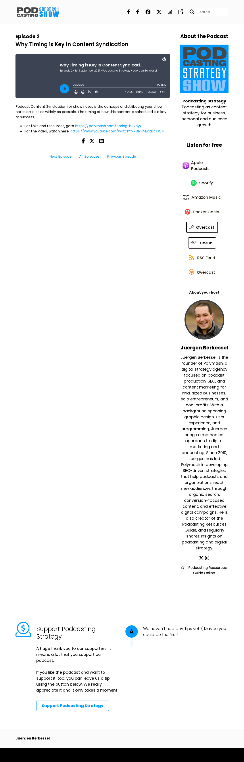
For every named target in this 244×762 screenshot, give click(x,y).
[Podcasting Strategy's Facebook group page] (145, 12)
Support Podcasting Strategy (72, 719)
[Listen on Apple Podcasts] (202, 166)
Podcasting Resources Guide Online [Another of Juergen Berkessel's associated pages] (204, 584)
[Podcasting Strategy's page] (178, 12)
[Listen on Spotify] (202, 185)
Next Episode (60, 156)
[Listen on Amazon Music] (202, 204)
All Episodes (89, 156)
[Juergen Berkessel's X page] (201, 572)
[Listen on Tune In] (202, 254)
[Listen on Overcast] (202, 238)
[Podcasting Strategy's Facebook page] (128, 12)
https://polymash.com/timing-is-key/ (108, 126)
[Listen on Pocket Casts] (202, 222)
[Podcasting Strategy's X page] (156, 12)
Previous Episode (121, 156)
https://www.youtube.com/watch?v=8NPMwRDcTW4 (117, 131)
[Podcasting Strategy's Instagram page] (167, 12)
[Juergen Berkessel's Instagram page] (207, 572)
